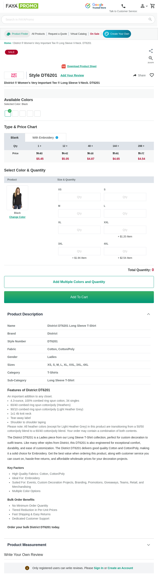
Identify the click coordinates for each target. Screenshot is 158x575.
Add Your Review (72, 75)
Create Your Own (117, 34)
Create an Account (120, 568)
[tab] (14, 137)
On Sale (94, 33)
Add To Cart (79, 297)
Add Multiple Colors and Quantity (79, 282)
